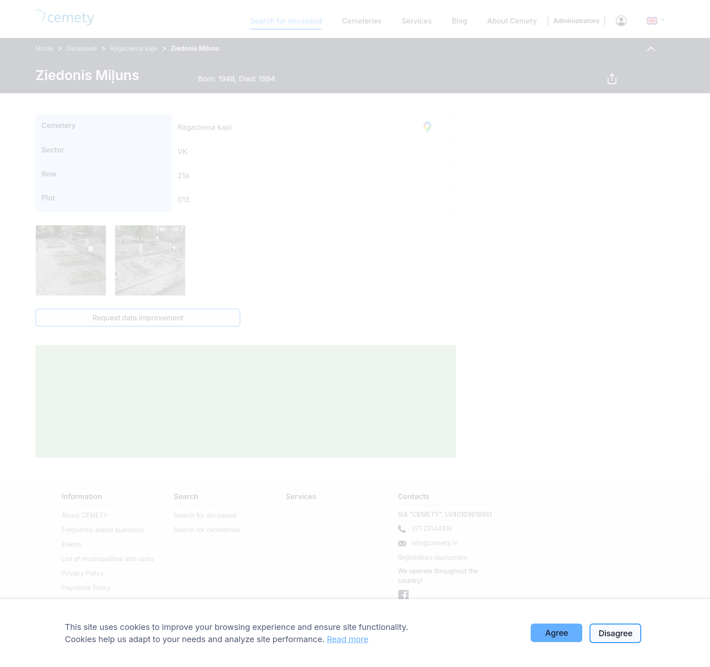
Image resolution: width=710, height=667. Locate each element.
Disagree (616, 633)
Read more (348, 639)
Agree (556, 633)
